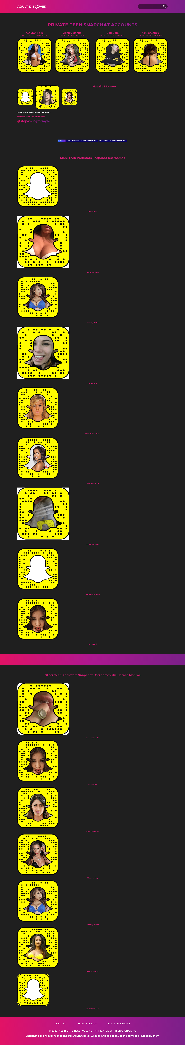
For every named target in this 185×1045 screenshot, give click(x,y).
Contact (61, 1023)
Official (61, 141)
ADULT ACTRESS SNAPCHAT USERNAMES (82, 141)
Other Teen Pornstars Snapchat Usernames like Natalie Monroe (92, 675)
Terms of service (118, 1023)
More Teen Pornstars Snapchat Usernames (92, 158)
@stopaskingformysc (33, 121)
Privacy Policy (86, 1023)
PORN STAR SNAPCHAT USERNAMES (113, 141)
